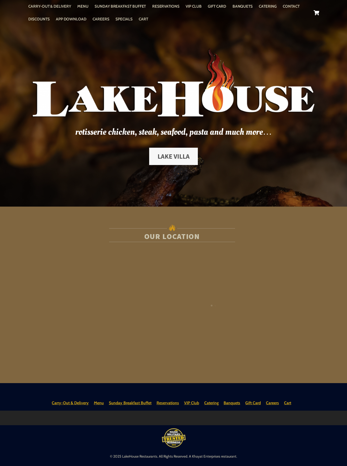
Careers (101, 19)
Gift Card (217, 6)
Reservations (165, 6)
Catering (267, 6)
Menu (82, 6)
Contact (291, 6)
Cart (143, 19)
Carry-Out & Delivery (49, 6)
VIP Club (193, 6)
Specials (123, 19)
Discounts (38, 19)
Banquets (243, 6)
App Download (71, 19)
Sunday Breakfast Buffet (120, 6)
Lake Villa (174, 156)
